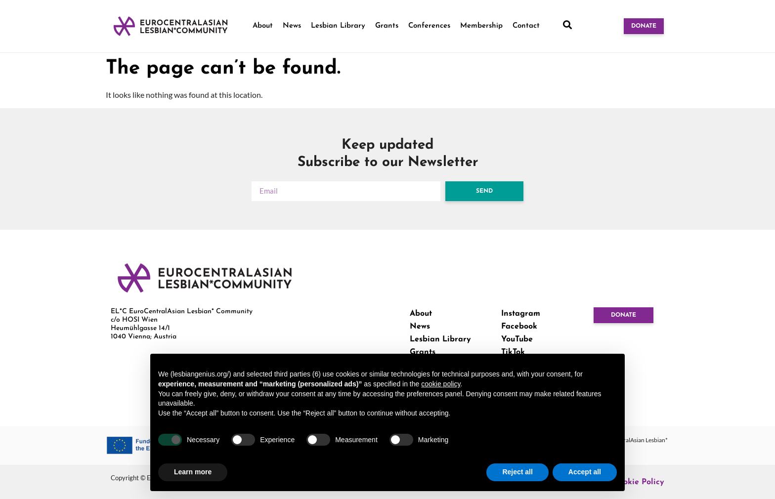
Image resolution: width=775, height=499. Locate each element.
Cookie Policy (638, 482)
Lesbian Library (338, 26)
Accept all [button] (584, 472)
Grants (386, 26)
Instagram (520, 314)
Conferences (429, 26)
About (263, 26)
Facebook (519, 327)
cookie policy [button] (440, 384)
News (292, 26)
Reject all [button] (517, 472)
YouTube (517, 339)
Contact (526, 26)
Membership (481, 26)
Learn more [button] (193, 472)
